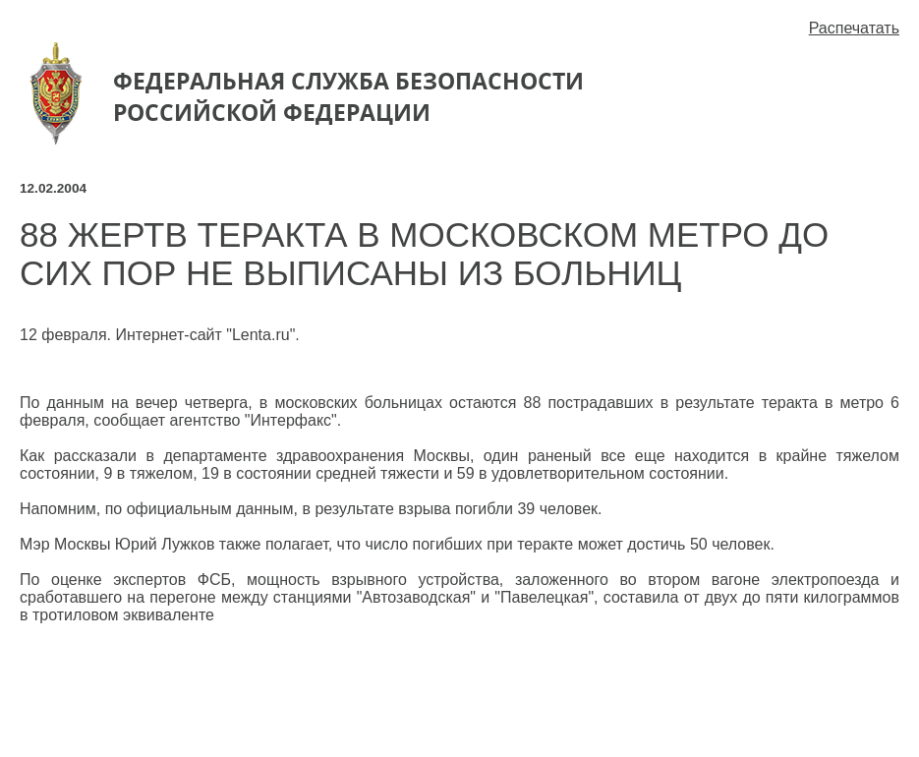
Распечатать (854, 28)
